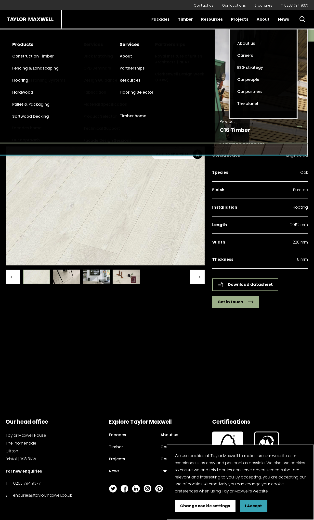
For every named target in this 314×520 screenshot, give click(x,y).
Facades (160, 19)
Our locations (234, 5)
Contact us (203, 5)
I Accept (253, 506)
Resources (212, 19)
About (263, 19)
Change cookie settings (205, 506)
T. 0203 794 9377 (294, 5)
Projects (239, 19)
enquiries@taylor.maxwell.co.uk (42, 495)
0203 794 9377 (27, 483)
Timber (185, 19)
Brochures (263, 5)
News (283, 19)
